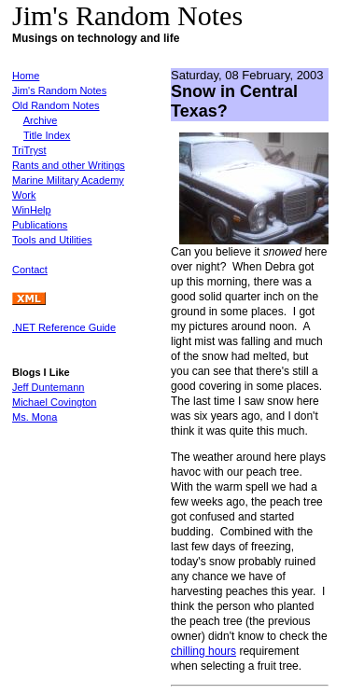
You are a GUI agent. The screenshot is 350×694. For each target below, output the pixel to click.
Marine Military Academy (68, 180)
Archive (40, 120)
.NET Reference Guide (64, 327)
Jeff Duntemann (48, 387)
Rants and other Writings (68, 165)
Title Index (46, 135)
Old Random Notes (56, 105)
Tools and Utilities (52, 239)
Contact (30, 269)
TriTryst (29, 150)
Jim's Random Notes (59, 90)
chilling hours (203, 651)
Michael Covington (54, 402)
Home (25, 75)
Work (23, 195)
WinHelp (31, 209)
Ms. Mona (34, 417)
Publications (39, 224)
